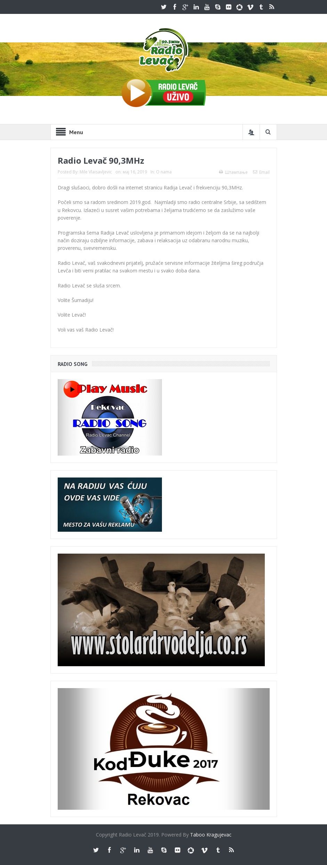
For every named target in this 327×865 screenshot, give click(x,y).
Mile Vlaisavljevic (96, 172)
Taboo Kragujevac (210, 834)
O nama (164, 172)
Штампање (233, 172)
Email (261, 172)
